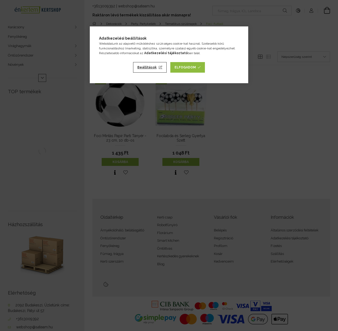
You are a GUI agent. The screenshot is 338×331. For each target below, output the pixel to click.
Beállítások (147, 67)
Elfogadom (185, 67)
